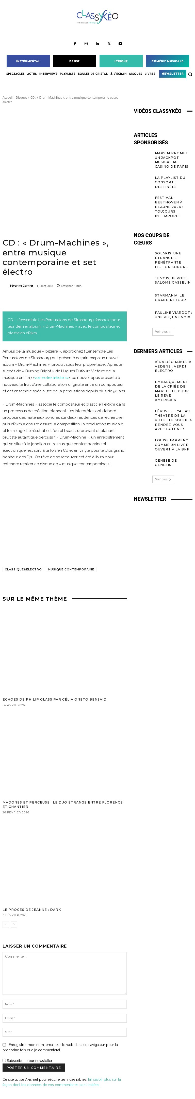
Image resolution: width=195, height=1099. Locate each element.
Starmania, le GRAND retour (170, 289)
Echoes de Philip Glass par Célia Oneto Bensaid (51, 699)
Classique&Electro (23, 569)
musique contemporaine (71, 569)
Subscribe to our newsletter (27, 1060)
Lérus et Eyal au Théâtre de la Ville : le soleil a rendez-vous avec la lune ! (173, 404)
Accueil (7, 97)
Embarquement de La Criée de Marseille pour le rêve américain (173, 379)
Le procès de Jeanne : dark (30, 909)
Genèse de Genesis (173, 443)
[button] (190, 74)
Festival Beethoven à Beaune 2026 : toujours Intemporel (168, 200)
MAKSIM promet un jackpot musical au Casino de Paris (173, 157)
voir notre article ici (51, 377)
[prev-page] (6, 923)
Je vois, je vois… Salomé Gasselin (171, 272)
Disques (21, 97)
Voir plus (163, 323)
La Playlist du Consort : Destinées (169, 176)
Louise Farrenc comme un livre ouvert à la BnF (171, 428)
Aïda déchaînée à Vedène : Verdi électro (172, 357)
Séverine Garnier (21, 285)
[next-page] (14, 923)
